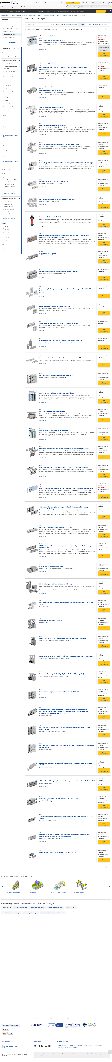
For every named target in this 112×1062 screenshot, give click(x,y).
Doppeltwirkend (8, 64)
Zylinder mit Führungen (9, 34)
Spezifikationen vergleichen (101, 24)
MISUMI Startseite (5, 15)
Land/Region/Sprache (12, 1046)
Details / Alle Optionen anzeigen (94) (10, 162)
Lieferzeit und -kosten (66, 24)
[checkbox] (11, 64)
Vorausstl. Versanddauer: (73, 29)
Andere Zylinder (60, 913)
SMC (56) (6, 229)
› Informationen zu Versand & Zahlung (67, 1047)
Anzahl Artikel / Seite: (30, 29)
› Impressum (60, 1045)
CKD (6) (6, 235)
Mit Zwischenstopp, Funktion (10, 189)
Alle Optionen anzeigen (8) (9, 193)
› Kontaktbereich (97, 1045)
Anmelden (85, 3)
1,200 (5, 150)
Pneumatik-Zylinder (66, 15)
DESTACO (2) (7, 240)
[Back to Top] (110, 1052)
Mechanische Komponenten (18, 15)
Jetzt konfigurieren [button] (104, 54)
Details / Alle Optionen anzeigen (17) (10, 136)
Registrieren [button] (72, 3)
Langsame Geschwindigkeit (10, 213)
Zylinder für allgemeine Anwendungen (8, 38)
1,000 (5, 148)
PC (59, 1025)
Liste (82, 24)
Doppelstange (7, 88)
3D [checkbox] (5, 250)
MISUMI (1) (6, 226)
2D (43, 49)
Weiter (110, 29)
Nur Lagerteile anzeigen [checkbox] (10, 56)
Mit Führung (7, 103)
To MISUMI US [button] (100, 11)
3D (45, 49)
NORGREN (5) (7, 237)
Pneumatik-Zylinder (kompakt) (30, 913)
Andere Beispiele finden (104, 876)
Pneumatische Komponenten (35, 15)
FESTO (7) (6, 232)
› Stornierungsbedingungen (84, 1045)
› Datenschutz (72, 1045)
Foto (89, 24)
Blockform (6, 100)
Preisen (75, 24)
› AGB (65, 1045)
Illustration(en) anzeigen (8, 77)
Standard (6, 177)
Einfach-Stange (7, 85)
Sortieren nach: (47, 29)
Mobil (51, 1025)
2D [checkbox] (5, 247)
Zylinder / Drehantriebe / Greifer (51, 15)
